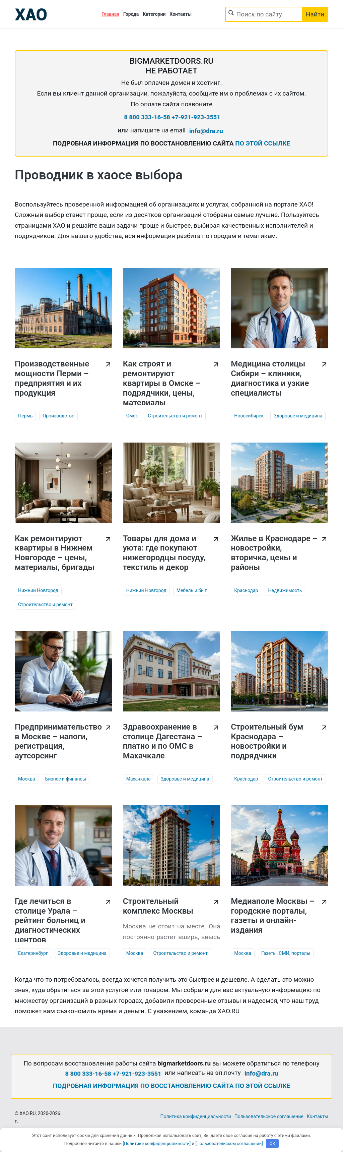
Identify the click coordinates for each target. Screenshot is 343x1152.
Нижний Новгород (38, 590)
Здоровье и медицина (298, 415)
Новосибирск (249, 415)
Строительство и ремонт (175, 415)
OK (272, 1143)
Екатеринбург (33, 953)
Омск (132, 415)
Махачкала (138, 779)
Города (131, 14)
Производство (58, 415)
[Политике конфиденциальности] (157, 1143)
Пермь (25, 415)
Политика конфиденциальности (195, 1116)
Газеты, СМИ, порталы (285, 953)
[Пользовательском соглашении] (229, 1143)
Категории (154, 14)
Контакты (180, 14)
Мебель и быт (192, 590)
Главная (110, 14)
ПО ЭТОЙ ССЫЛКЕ (262, 143)
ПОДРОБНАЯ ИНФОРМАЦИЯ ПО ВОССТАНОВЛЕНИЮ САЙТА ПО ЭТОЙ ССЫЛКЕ (171, 1086)
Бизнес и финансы (65, 779)
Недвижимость (285, 590)
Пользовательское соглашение (268, 1116)
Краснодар (246, 590)
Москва (26, 779)
